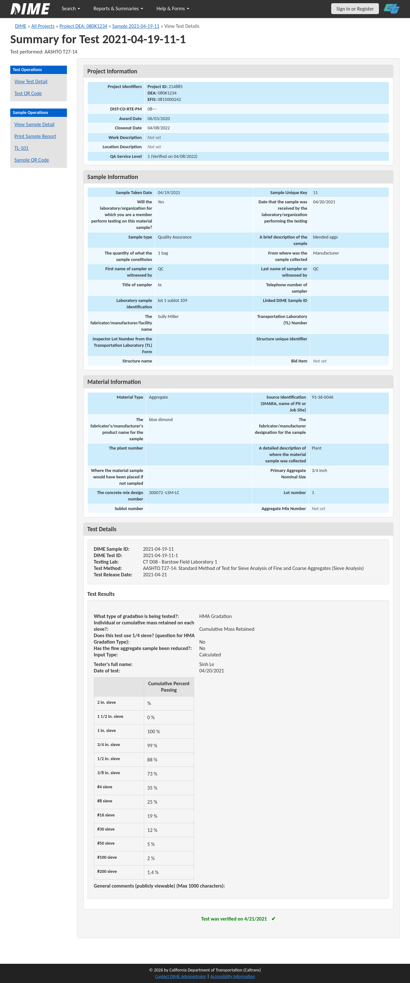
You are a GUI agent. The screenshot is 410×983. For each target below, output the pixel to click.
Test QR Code (28, 93)
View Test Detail (30, 81)
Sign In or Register (355, 9)
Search (71, 8)
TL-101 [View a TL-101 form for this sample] (21, 148)
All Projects (42, 26)
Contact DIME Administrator (180, 976)
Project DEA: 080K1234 (83, 26)
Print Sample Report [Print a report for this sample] (35, 136)
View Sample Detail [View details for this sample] (34, 124)
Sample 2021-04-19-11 (135, 26)
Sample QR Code (31, 160)
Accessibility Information (232, 976)
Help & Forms (173, 8)
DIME (20, 26)
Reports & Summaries (118, 8)
